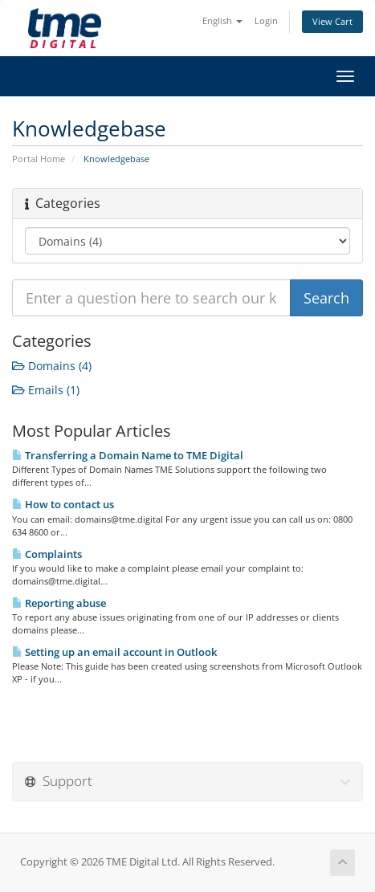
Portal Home (38, 159)
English (222, 20)
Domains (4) (52, 365)
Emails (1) (45, 389)
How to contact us (63, 504)
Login (266, 20)
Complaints (47, 554)
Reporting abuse (59, 603)
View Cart (332, 21)
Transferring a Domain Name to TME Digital (127, 455)
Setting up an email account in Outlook (114, 652)
